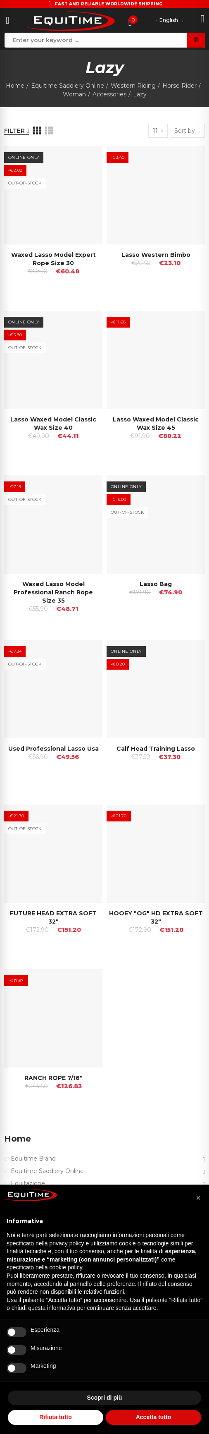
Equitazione (28, 1183)
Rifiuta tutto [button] (55, 1417)
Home (17, 1139)
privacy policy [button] (67, 1243)
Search (196, 40)
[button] (198, 1197)
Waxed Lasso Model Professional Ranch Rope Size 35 (53, 592)
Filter (14, 130)
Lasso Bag (156, 584)
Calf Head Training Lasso (155, 748)
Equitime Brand (33, 1158)
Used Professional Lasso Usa (53, 748)
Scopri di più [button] (104, 1397)
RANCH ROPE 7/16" (53, 1078)
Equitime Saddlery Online (47, 1171)
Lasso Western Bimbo (155, 255)
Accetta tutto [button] (153, 1417)
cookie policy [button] (66, 1267)
